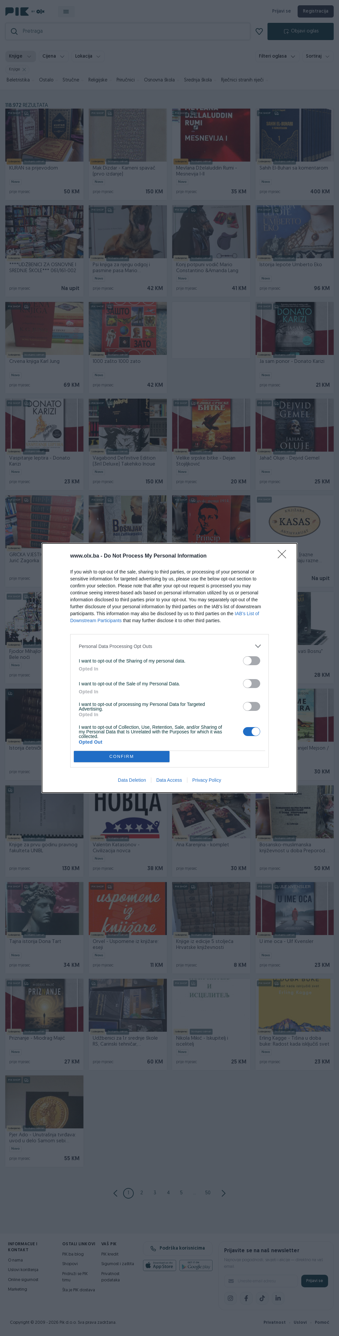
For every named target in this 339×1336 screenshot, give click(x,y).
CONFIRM (121, 756)
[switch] (251, 660)
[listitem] (169, 646)
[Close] (284, 556)
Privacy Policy (206, 780)
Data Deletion (132, 780)
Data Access (169, 780)
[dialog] (169, 668)
